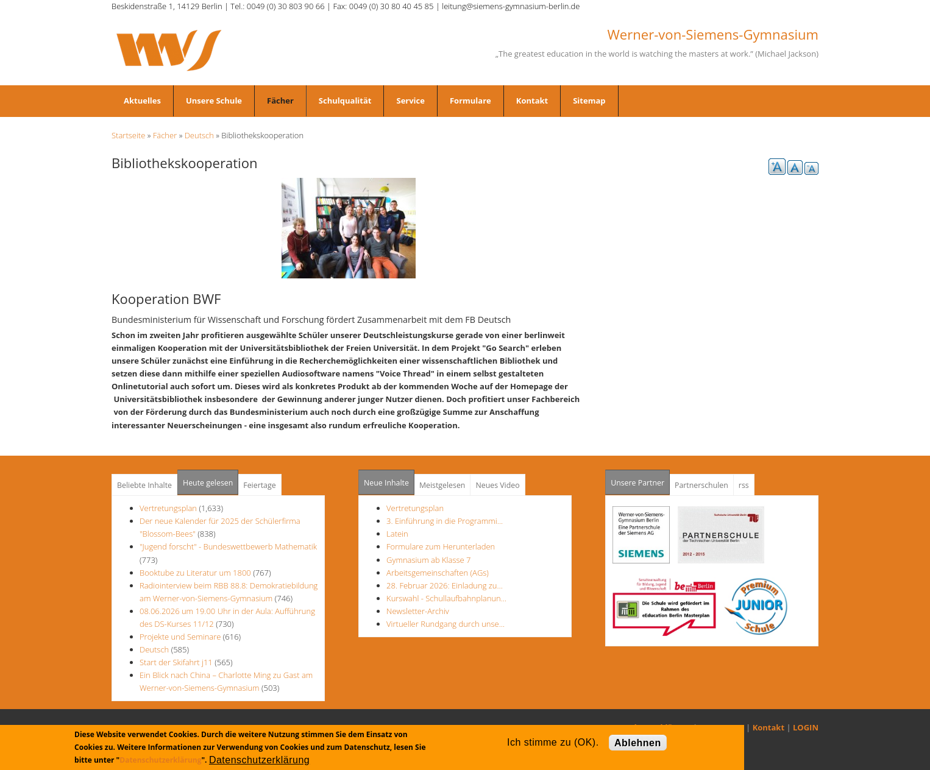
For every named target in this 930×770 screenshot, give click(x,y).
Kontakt (532, 100)
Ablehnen (637, 743)
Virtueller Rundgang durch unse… (445, 623)
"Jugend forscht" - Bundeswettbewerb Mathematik (228, 546)
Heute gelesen (208, 483)
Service (410, 100)
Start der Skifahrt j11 (176, 662)
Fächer (280, 100)
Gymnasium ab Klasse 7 (428, 559)
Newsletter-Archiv (417, 611)
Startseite (128, 135)
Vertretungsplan (168, 508)
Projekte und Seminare (180, 636)
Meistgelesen (442, 485)
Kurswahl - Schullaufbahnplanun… (446, 598)
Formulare (470, 100)
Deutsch (199, 135)
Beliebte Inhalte (144, 485)
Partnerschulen (701, 485)
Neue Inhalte (386, 483)
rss (744, 485)
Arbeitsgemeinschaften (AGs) (437, 572)
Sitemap (589, 100)
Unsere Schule (214, 100)
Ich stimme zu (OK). (552, 742)
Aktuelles (142, 100)
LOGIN (805, 727)
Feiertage (259, 485)
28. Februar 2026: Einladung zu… (444, 585)
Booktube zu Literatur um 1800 (195, 572)
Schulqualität (345, 100)
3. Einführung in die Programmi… (444, 520)
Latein (397, 533)
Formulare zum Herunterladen (440, 546)
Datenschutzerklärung (160, 760)
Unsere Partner (640, 479)
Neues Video (497, 485)
